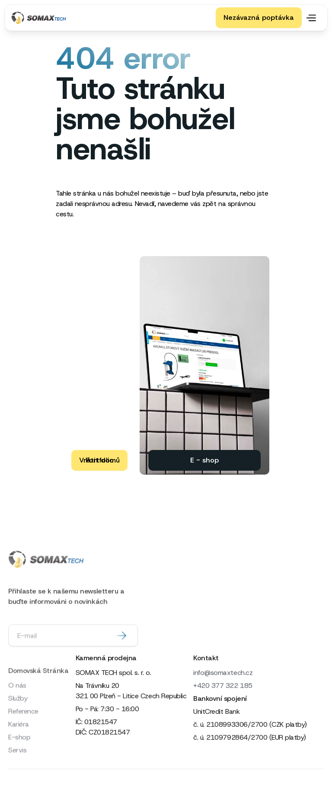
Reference (23, 733)
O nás (17, 707)
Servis (17, 772)
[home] (40, 17)
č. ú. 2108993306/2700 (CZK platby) (250, 724)
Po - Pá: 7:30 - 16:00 (107, 708)
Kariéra (18, 746)
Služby (17, 720)
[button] (313, 18)
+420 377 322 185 (222, 685)
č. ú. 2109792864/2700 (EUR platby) (249, 737)
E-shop (19, 759)
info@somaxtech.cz (222, 672)
